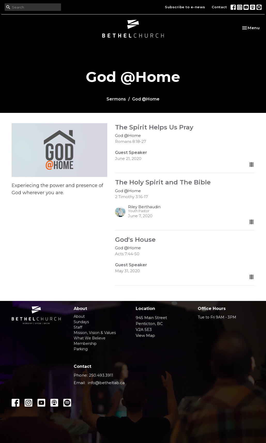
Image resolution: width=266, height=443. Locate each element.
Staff (78, 327)
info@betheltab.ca (106, 382)
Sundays (81, 322)
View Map (145, 335)
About (79, 316)
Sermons (116, 99)
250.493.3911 (101, 375)
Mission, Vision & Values (95, 332)
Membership (85, 343)
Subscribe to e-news (185, 7)
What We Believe (89, 338)
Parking (81, 349)
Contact (219, 7)
